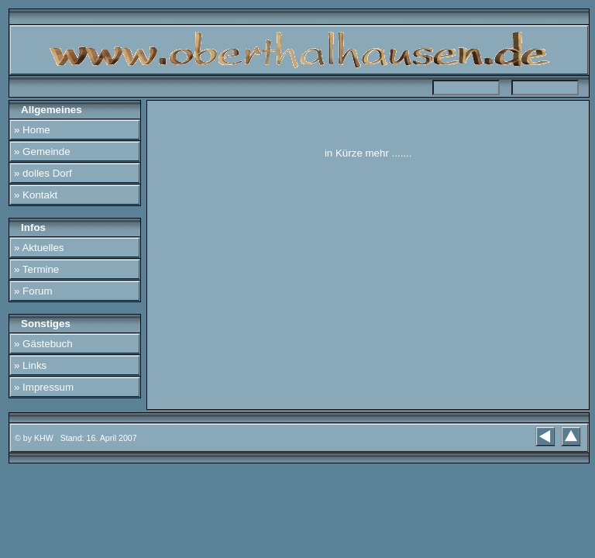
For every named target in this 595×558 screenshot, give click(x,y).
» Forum (33, 291)
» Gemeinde (42, 151)
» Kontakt (35, 195)
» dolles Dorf (43, 173)
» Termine (36, 269)
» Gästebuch (43, 344)
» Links (30, 365)
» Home (32, 130)
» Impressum (44, 387)
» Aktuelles (39, 247)
